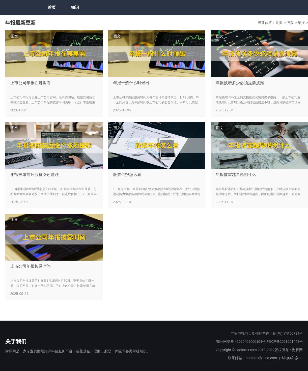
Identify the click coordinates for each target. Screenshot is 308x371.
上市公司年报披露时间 (30, 266)
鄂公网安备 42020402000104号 (241, 341)
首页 (52, 7)
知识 (75, 7)
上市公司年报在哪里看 (30, 83)
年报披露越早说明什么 (236, 174)
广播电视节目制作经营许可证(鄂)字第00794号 (267, 333)
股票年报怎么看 (127, 174)
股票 (291, 23)
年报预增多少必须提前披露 (240, 83)
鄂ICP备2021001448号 (285, 341)
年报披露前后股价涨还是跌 (34, 174)
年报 (302, 23)
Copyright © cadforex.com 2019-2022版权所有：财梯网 (259, 350)
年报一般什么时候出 (131, 83)
